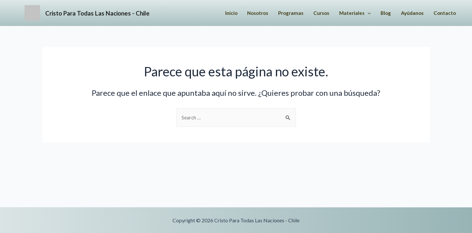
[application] (363, 14)
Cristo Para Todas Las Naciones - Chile (121, 13)
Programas (282, 14)
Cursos (315, 14)
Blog (382, 14)
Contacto (444, 14)
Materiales (350, 14)
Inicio (219, 14)
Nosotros (247, 14)
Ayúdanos (410, 14)
